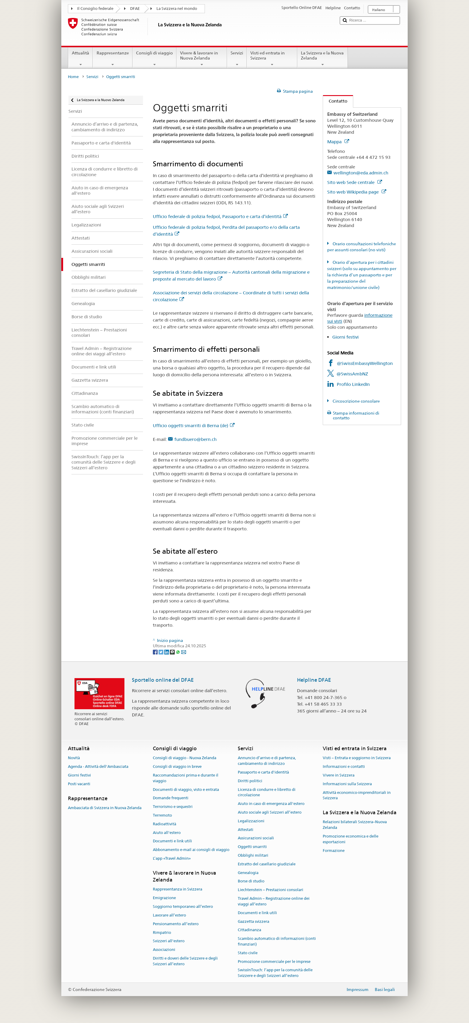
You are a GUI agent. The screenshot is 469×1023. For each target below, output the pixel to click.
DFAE (135, 8)
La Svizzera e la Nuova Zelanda (323, 59)
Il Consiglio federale (95, 8)
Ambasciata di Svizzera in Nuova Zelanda (104, 808)
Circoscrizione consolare (356, 401)
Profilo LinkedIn (353, 384)
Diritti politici (250, 781)
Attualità (80, 59)
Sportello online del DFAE (163, 680)
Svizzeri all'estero (169, 941)
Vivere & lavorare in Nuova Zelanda (202, 59)
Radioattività (164, 824)
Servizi (236, 59)
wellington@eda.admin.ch (361, 173)
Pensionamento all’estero (176, 924)
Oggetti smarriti (252, 846)
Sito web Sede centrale (354, 182)
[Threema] (173, 651)
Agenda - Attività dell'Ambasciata (98, 766)
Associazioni (164, 949)
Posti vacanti (79, 784)
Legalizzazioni (251, 821)
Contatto (335, 101)
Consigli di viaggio (154, 59)
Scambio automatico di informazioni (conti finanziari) (277, 941)
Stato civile (248, 953)
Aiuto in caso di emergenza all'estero (271, 803)
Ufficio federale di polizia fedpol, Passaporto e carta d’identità (220, 216)
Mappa (338, 141)
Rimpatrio (162, 932)
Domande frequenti (170, 798)
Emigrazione (164, 898)
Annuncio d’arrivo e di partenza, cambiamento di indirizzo (267, 761)
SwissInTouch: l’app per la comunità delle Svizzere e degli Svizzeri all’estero (275, 973)
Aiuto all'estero (167, 832)
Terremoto (162, 815)
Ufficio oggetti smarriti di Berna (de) (193, 425)
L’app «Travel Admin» (172, 858)
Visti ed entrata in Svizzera (272, 59)
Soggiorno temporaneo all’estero (183, 906)
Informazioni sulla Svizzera (347, 784)
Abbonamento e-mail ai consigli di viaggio (191, 849)
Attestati (245, 829)
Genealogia (248, 872)
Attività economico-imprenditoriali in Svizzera (357, 795)
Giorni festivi (345, 337)
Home (73, 76)
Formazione (334, 850)
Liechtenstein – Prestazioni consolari (270, 890)
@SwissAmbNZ (352, 374)
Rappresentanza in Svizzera (177, 889)
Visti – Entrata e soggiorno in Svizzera (357, 758)
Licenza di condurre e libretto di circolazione (267, 792)
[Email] (183, 651)
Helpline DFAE (314, 680)
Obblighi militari (253, 855)
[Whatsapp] (178, 651)
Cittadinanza (249, 930)
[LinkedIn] (167, 651)
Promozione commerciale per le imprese (274, 961)
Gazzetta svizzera (253, 921)
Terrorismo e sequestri (173, 806)
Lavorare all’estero (169, 915)
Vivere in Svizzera (338, 775)
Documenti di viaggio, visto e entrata (186, 789)
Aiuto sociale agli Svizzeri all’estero (270, 812)
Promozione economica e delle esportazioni (350, 839)
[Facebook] (156, 651)
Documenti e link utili (172, 841)
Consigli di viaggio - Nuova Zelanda (184, 758)
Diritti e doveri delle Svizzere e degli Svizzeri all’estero (185, 961)
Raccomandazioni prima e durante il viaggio (185, 778)
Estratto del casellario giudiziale (267, 864)
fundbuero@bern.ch (195, 439)
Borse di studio (251, 881)
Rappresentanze (112, 59)
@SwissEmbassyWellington (365, 363)
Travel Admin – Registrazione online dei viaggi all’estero (274, 901)
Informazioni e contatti (344, 766)
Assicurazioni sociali (256, 838)
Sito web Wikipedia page (356, 192)
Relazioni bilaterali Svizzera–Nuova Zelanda (355, 825)
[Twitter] (161, 651)
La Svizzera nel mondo (176, 8)
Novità (74, 758)
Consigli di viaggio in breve (177, 766)
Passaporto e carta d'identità (263, 772)
